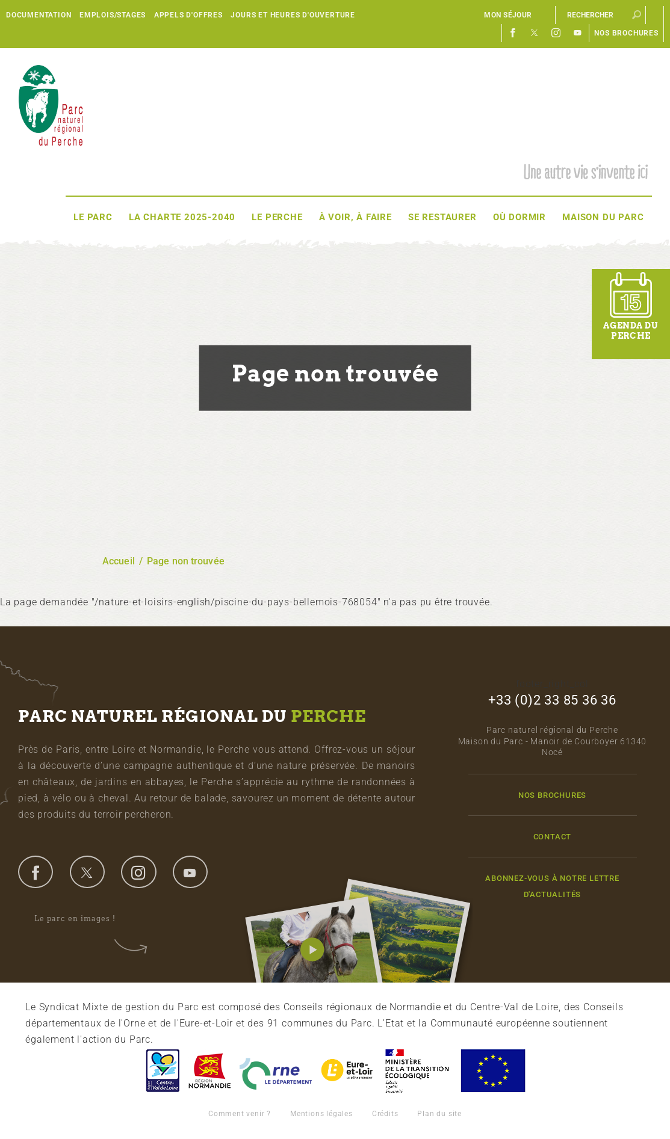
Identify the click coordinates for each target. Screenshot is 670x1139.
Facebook (513, 33)
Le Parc (93, 217)
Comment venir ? (239, 1114)
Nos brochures (626, 33)
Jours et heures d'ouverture (293, 15)
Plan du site (439, 1114)
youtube (190, 872)
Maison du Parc (603, 217)
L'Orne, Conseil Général (276, 1070)
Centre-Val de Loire (161, 1070)
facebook (35, 872)
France (417, 1070)
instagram (138, 872)
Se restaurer (442, 217)
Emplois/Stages (112, 15)
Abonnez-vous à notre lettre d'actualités (552, 886)
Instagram (556, 33)
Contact (552, 836)
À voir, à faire (355, 217)
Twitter (534, 33)
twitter (87, 872)
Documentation (38, 15)
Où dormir (519, 217)
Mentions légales (321, 1114)
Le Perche (277, 217)
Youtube (578, 33)
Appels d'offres (188, 15)
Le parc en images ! (83, 919)
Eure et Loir (348, 1070)
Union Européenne (492, 1070)
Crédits (385, 1114)
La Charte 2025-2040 (182, 217)
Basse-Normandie (209, 1070)
